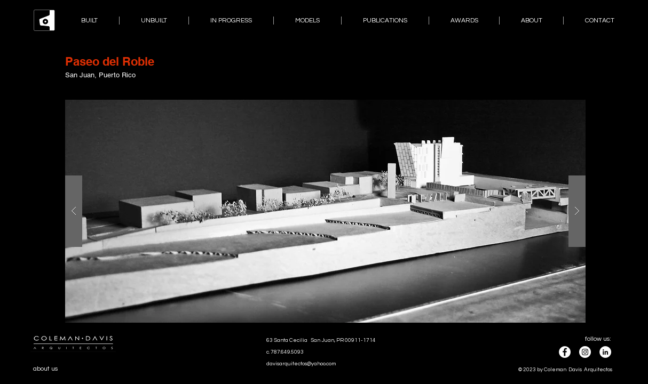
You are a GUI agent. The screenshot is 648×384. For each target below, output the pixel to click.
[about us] (53, 369)
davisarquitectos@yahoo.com (301, 363)
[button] (325, 211)
